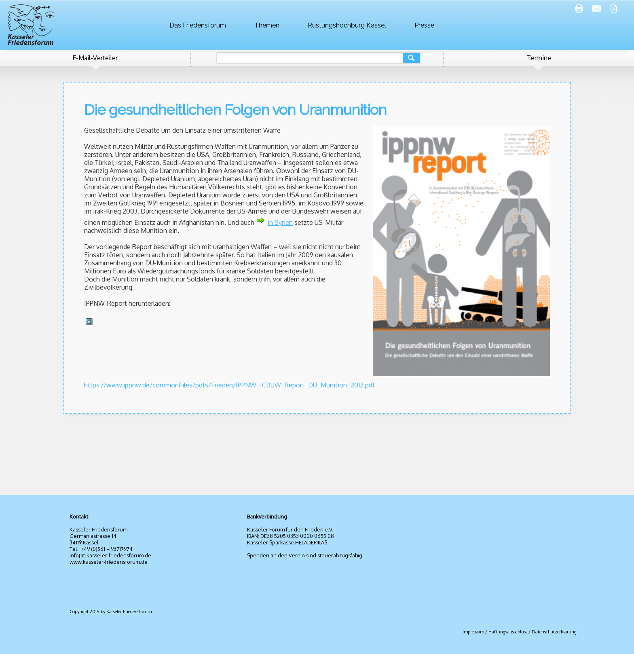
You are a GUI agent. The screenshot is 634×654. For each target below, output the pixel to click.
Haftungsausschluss (507, 632)
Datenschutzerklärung (554, 632)
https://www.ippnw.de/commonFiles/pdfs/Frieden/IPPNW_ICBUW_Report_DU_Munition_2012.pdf (229, 385)
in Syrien (280, 222)
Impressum (473, 632)
